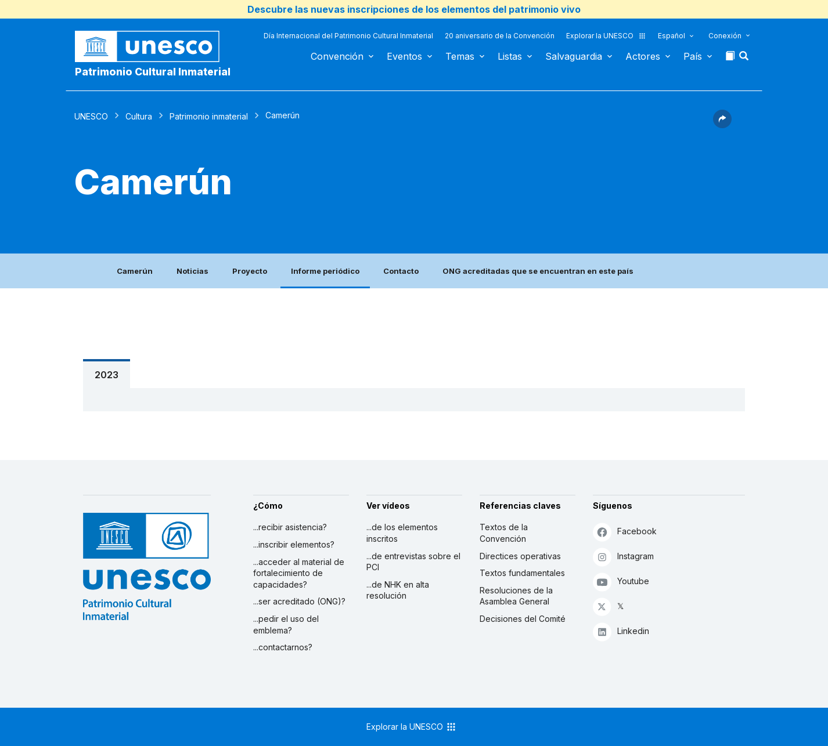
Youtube (621, 582)
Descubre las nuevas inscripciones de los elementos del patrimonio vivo (414, 9)
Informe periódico (325, 271)
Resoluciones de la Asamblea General (516, 596)
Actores (642, 56)
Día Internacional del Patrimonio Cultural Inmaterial (348, 35)
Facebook (625, 532)
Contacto (401, 271)
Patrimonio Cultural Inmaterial (153, 72)
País (692, 56)
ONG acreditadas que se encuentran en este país (537, 271)
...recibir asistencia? (290, 527)
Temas (459, 56)
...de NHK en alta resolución (397, 590)
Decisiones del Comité (523, 619)
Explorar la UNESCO (606, 35)
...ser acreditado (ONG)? (299, 601)
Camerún (135, 271)
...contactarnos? (282, 647)
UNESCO (91, 116)
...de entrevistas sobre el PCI (413, 562)
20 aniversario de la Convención (500, 35)
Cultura (138, 116)
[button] (745, 59)
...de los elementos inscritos (402, 533)
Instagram (623, 557)
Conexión (724, 35)
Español (671, 35)
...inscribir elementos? (293, 544)
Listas (510, 56)
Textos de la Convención (504, 533)
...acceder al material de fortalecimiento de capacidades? (298, 573)
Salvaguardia (573, 56)
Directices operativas (520, 556)
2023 (106, 375)
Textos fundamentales (522, 573)
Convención (337, 56)
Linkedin (621, 631)
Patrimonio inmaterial (209, 116)
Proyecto (249, 271)
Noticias (192, 271)
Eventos (404, 56)
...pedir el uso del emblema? (286, 624)
